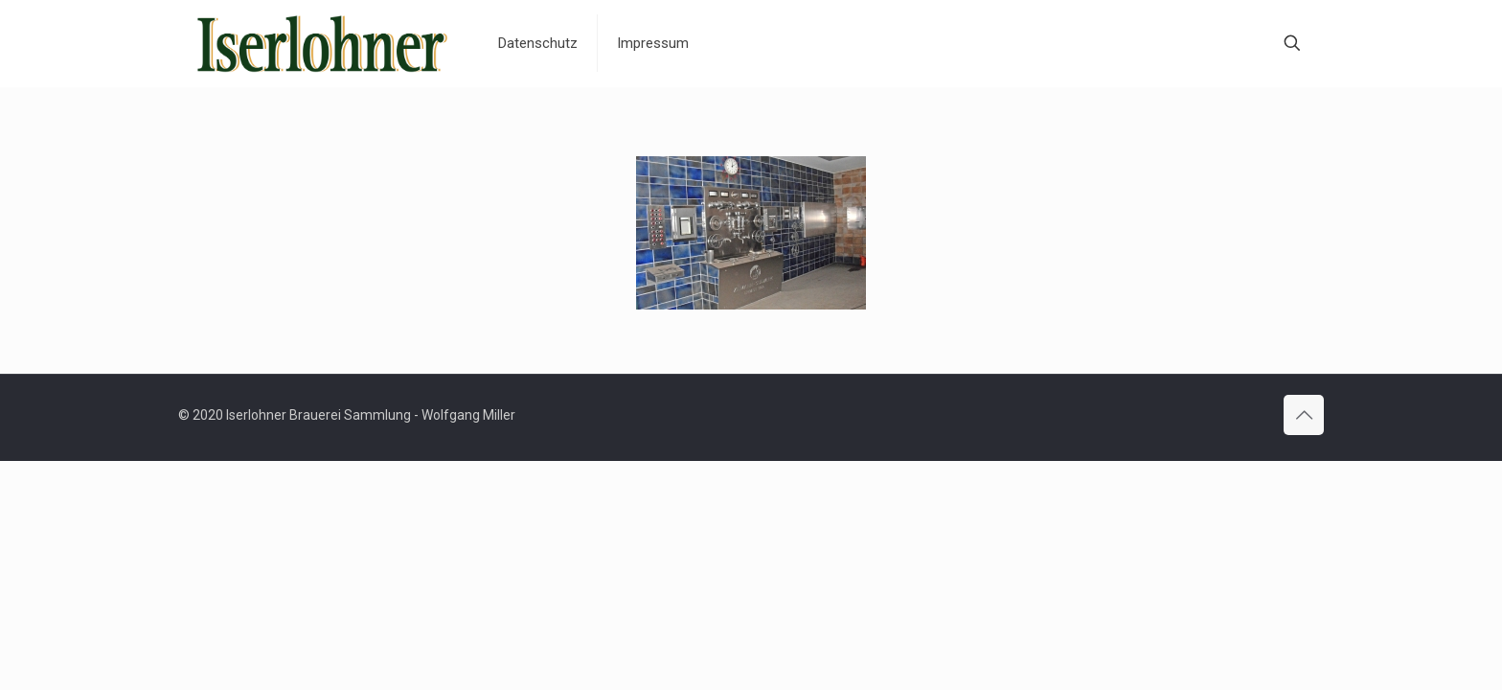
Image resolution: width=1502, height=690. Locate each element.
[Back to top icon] (1304, 415)
